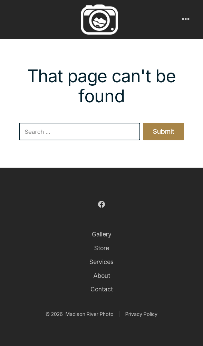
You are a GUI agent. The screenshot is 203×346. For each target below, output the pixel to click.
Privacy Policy (141, 314)
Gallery (102, 234)
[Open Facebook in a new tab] (101, 204)
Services (101, 261)
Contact (101, 289)
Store (101, 248)
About (101, 275)
